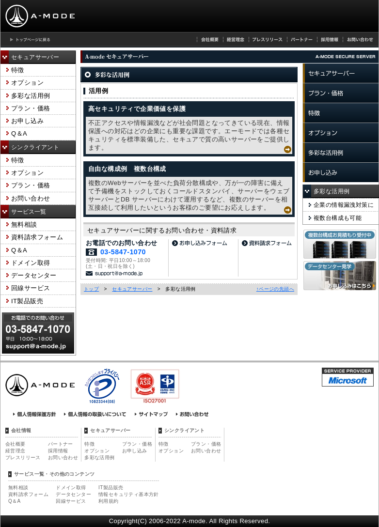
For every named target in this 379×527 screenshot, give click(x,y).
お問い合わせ (30, 198)
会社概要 (15, 444)
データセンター (34, 275)
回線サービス (30, 288)
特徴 (17, 70)
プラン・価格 (30, 108)
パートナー (60, 444)
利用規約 (108, 501)
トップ (91, 289)
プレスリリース (23, 457)
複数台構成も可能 (338, 218)
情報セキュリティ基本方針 (128, 494)
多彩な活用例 (30, 95)
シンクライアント (35, 147)
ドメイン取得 (30, 262)
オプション (27, 82)
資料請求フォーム (37, 237)
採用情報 (58, 450)
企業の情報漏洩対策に (344, 205)
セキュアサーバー (35, 57)
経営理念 (15, 450)
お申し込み (27, 120)
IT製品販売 (27, 301)
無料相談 (24, 224)
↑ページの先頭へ (275, 289)
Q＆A (19, 133)
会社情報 (21, 430)
